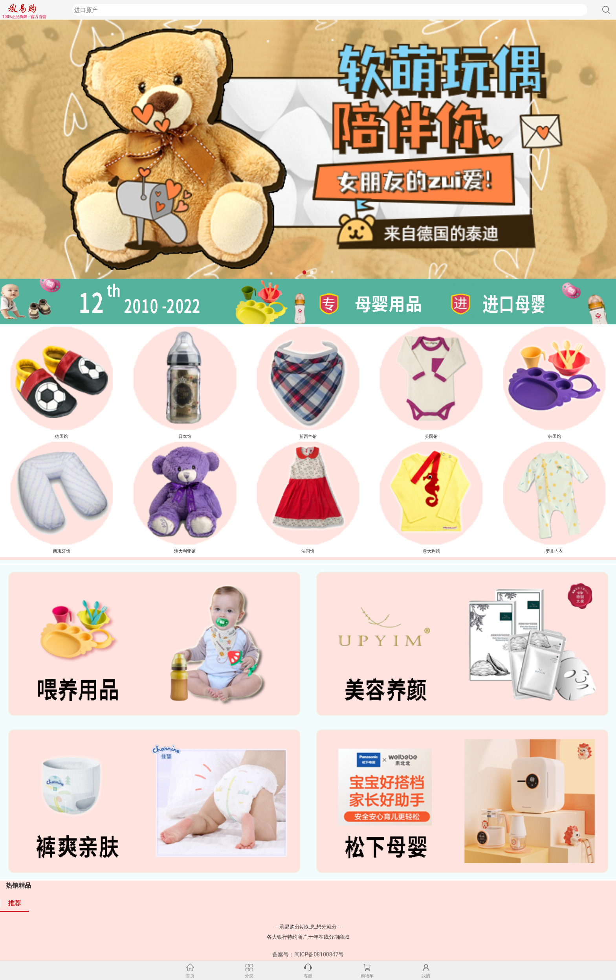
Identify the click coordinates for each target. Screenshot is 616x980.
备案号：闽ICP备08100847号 (308, 954)
